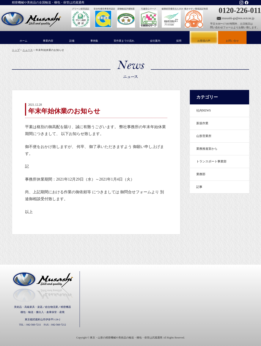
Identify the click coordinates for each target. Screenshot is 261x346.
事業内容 (48, 40)
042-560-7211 (33, 324)
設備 (71, 40)
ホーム (23, 40)
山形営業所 (203, 136)
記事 (199, 187)
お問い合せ (232, 40)
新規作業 (202, 123)
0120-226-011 (240, 10)
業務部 (200, 174)
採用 (178, 40)
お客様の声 (204, 37)
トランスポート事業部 (211, 161)
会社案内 (155, 40)
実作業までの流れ (124, 40)
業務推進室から (206, 148)
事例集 (94, 40)
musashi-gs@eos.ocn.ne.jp (238, 18)
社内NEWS (203, 110)
